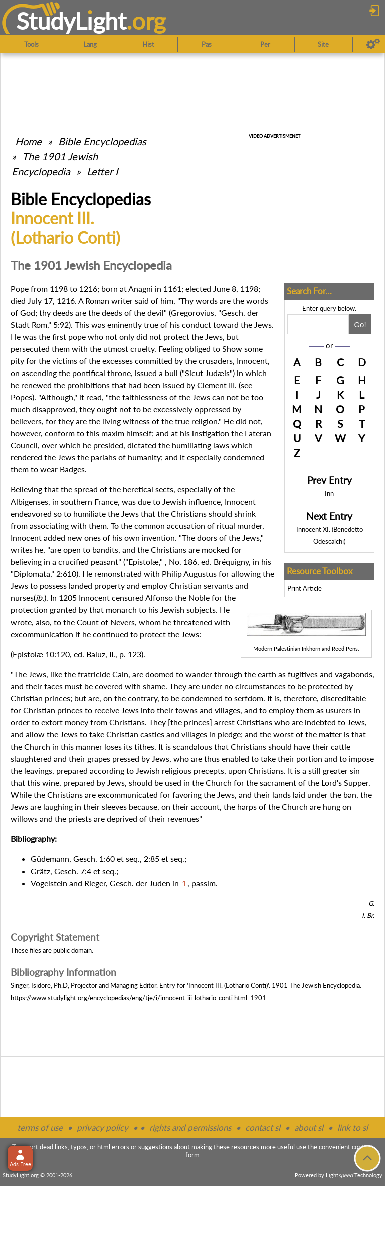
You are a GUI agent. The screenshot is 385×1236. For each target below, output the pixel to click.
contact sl (262, 1127)
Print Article (304, 588)
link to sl (352, 1127)
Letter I (102, 171)
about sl (308, 1127)
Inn (329, 493)
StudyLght (71, 21)
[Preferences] (373, 44)
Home (28, 141)
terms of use (40, 1127)
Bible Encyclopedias (102, 141)
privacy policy (102, 1127)
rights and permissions (190, 1127)
